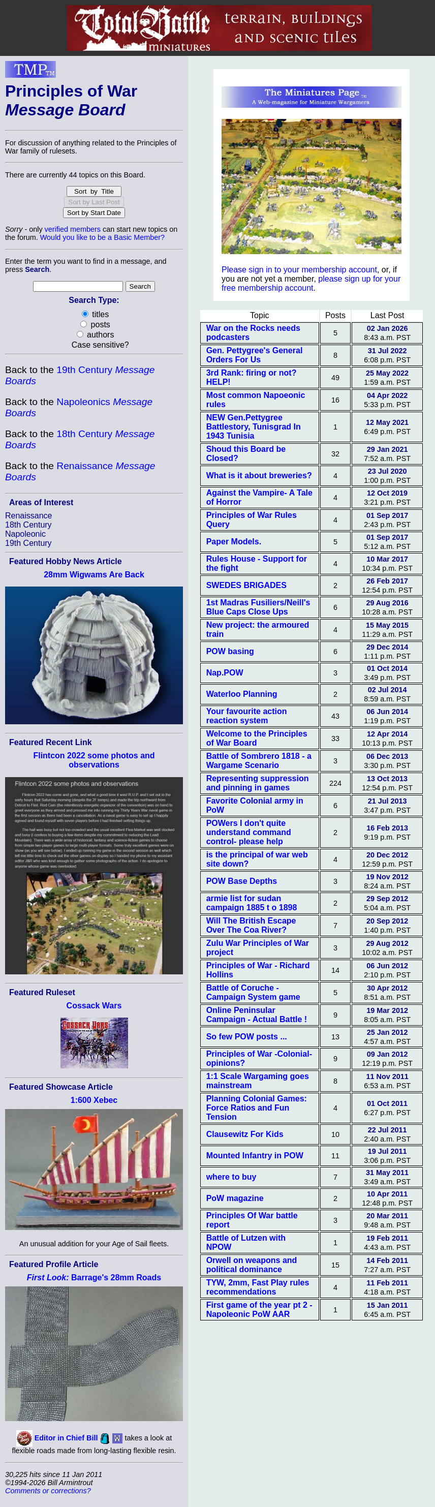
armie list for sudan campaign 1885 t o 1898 (251, 903)
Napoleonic (25, 534)
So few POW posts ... (246, 1036)
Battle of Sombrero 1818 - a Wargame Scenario (259, 761)
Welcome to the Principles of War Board (256, 738)
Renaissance (28, 515)
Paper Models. (233, 541)
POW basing (230, 651)
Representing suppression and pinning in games (257, 783)
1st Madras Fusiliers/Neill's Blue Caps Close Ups (258, 607)
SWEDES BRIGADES (246, 585)
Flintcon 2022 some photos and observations (93, 760)
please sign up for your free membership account (311, 283)
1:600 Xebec (94, 1100)
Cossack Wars (94, 1005)
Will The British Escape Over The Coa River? (251, 925)
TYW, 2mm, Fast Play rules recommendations (257, 1287)
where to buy (231, 1177)
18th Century (28, 524)
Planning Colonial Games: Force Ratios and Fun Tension (256, 1107)
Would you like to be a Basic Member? (102, 237)
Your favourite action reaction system (246, 716)
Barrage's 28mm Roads (94, 1277)
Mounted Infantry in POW (254, 1155)
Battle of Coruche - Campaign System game (253, 992)
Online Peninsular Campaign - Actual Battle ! (256, 1015)
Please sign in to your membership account (299, 269)
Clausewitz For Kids (245, 1134)
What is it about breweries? (259, 475)
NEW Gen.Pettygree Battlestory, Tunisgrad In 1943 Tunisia (253, 426)
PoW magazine (235, 1198)
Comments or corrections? (48, 1491)
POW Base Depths (241, 881)
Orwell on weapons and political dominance (251, 1265)
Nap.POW (224, 672)
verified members (73, 229)
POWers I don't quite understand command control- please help (248, 832)
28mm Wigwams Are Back (94, 574)
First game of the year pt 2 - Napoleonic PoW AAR (259, 1309)
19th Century (28, 543)
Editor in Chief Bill (66, 1438)
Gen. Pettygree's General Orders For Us (254, 355)
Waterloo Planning (241, 694)
